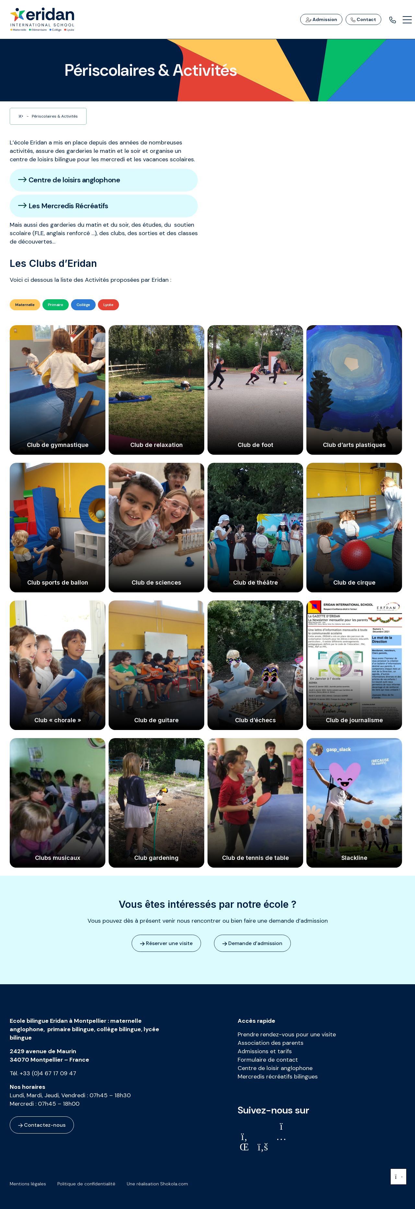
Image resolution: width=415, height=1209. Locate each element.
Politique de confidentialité (86, 1184)
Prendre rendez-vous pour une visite (287, 1034)
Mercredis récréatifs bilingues (278, 1076)
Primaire (55, 304)
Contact (363, 19)
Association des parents (270, 1043)
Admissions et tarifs (265, 1051)
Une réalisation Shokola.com (157, 1184)
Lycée (108, 304)
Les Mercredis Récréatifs (63, 206)
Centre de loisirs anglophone (69, 180)
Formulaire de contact (268, 1060)
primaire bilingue (70, 1029)
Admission (321, 19)
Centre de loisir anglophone (275, 1068)
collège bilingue (119, 1029)
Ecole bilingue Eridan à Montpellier (58, 1021)
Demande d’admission (252, 943)
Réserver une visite (166, 943)
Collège (83, 304)
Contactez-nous (41, 1125)
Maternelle (25, 304)
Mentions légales (28, 1184)
